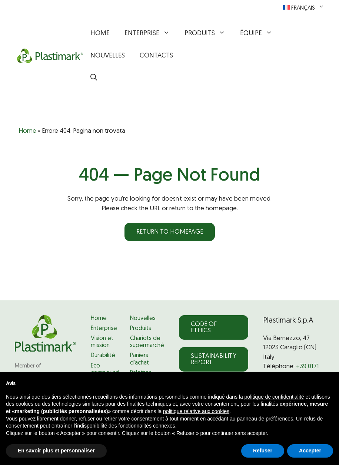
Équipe (260, 34)
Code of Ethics (204, 327)
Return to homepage (169, 232)
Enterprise (150, 34)
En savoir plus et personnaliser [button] (56, 451)
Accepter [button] (310, 451)
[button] (93, 78)
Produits (209, 34)
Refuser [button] (262, 451)
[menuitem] (304, 7)
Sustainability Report (213, 359)
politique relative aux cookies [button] (196, 411)
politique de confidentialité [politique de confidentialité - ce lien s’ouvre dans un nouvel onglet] (274, 397)
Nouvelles (107, 55)
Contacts (156, 55)
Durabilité (103, 356)
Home (100, 33)
